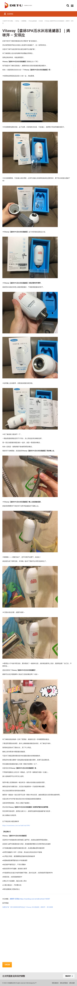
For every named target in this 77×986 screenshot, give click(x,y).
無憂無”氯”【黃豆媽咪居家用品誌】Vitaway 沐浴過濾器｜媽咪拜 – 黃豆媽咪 (27, 907)
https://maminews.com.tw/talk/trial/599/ (16, 825)
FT (35, 983)
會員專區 (10, 14)
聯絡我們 (69, 976)
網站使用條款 (64, 983)
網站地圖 (72, 983)
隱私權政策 (55, 983)
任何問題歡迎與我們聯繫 (13, 976)
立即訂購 (7, 964)
